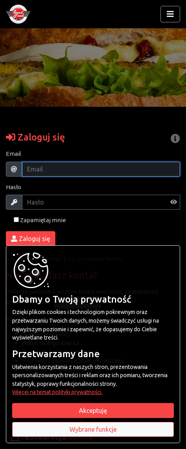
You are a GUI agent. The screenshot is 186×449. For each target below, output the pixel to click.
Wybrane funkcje (93, 429)
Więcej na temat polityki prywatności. (57, 392)
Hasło (13, 187)
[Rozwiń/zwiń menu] (170, 14)
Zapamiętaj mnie (40, 220)
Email (13, 153)
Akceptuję (93, 410)
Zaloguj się (30, 238)
